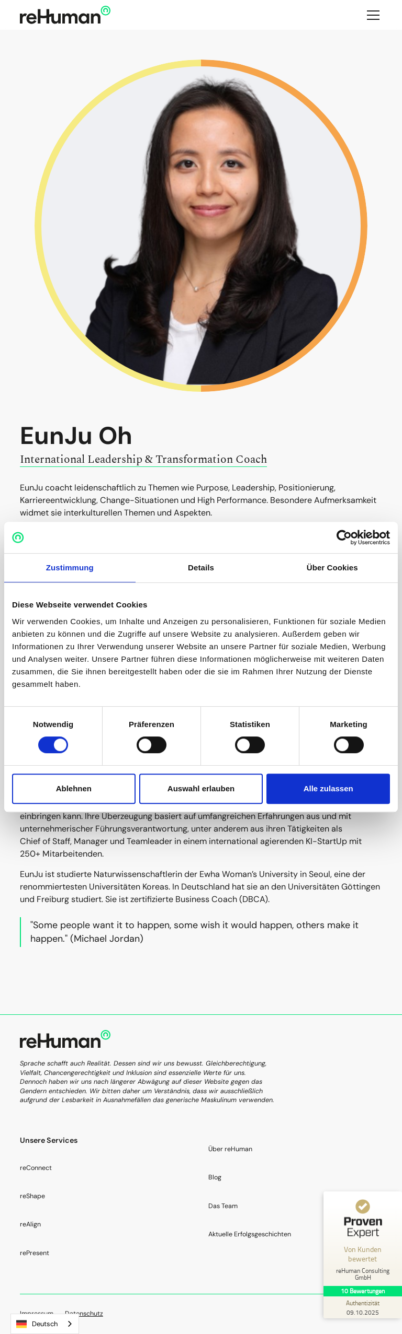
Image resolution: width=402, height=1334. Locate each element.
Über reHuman (230, 1149)
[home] (65, 15)
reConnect (36, 1168)
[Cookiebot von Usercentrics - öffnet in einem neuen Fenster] (344, 537)
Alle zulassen (328, 788)
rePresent (34, 1253)
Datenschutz (84, 1313)
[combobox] (44, 1324)
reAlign (30, 1224)
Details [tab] (201, 567)
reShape (32, 1196)
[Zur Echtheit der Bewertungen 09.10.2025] (362, 1307)
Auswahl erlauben (201, 788)
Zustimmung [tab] (70, 567)
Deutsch (37, 1324)
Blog (214, 1177)
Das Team (223, 1206)
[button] (371, 15)
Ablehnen (74, 788)
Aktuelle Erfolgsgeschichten (249, 1234)
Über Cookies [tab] (332, 567)
